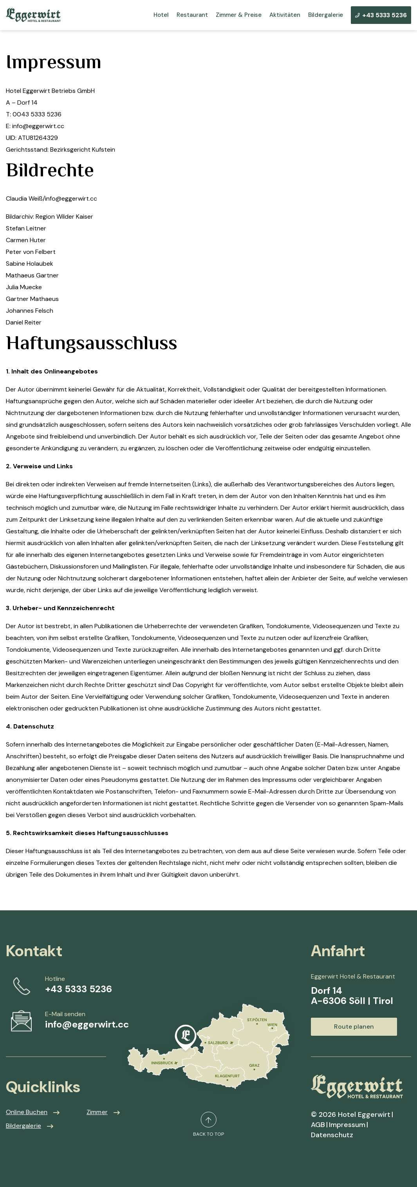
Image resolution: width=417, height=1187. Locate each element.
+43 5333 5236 (381, 15)
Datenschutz (332, 1135)
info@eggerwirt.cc (87, 1024)
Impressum (347, 1124)
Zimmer (97, 1112)
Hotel (161, 15)
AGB (318, 1124)
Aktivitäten (284, 15)
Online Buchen (26, 1112)
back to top (208, 1124)
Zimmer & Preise (239, 15)
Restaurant (192, 15)
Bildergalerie (325, 15)
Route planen (354, 1026)
